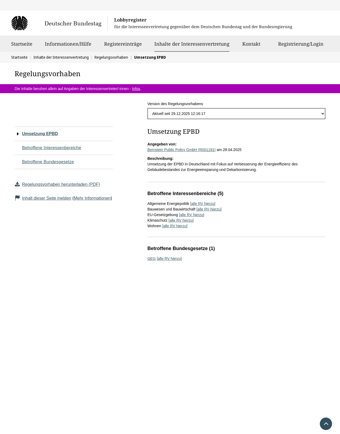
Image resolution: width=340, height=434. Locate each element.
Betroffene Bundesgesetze (48, 162)
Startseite (21, 46)
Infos (136, 89)
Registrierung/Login (301, 46)
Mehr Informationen (92, 198)
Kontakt (251, 46)
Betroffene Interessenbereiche (51, 147)
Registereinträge (123, 46)
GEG (151, 258)
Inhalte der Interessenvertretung (192, 44)
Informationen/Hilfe (68, 46)
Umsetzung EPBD (40, 133)
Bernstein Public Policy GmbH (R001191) (181, 150)
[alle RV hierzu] (202, 203)
